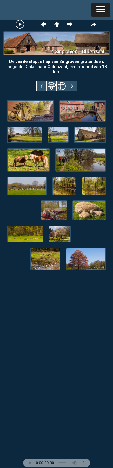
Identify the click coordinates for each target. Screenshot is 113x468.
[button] (100, 10)
